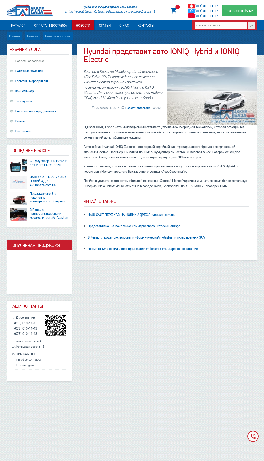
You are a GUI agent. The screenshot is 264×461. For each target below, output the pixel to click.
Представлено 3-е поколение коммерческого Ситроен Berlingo (134, 226)
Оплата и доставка (50, 25)
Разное (20, 121)
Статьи (105, 25)
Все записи (23, 131)
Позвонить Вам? (240, 10)
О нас (124, 25)
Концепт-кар (24, 91)
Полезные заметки (29, 71)
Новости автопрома (57, 36)
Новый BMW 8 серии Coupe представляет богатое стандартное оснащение (143, 249)
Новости (83, 25)
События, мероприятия (32, 81)
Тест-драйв (23, 101)
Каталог (18, 25)
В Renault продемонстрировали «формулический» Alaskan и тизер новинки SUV (146, 237)
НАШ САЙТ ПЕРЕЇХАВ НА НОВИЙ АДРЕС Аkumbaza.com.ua (131, 215)
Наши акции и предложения (35, 111)
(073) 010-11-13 (206, 6)
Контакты (146, 25)
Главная (14, 36)
